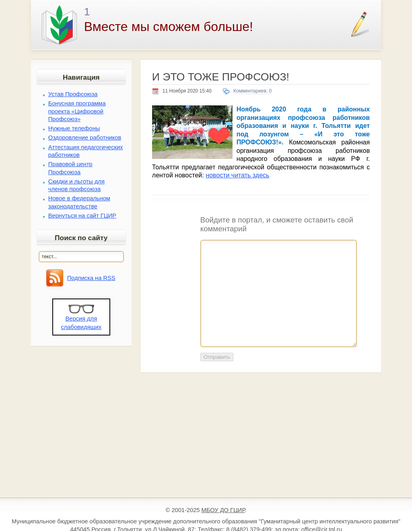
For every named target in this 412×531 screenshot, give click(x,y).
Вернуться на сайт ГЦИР (82, 215)
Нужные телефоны (74, 128)
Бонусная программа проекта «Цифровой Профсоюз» (77, 111)
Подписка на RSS (91, 278)
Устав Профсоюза (73, 94)
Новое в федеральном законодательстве (79, 202)
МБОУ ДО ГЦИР (223, 510)
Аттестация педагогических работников (85, 151)
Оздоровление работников (85, 137)
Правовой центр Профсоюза (70, 168)
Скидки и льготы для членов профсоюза (76, 185)
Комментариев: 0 (252, 91)
